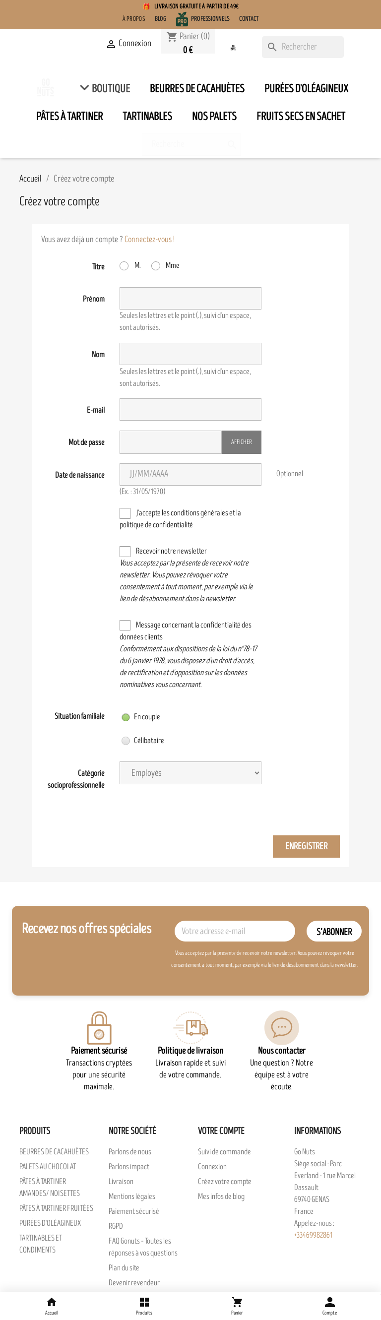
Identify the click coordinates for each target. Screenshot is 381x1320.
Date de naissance (80, 475)
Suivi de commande (224, 1152)
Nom (98, 355)
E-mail (96, 410)
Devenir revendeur (134, 1283)
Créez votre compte (225, 1182)
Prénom (94, 299)
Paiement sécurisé (134, 1211)
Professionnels (210, 19)
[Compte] (329, 1306)
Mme (165, 265)
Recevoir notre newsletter (186, 575)
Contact (248, 19)
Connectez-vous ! (150, 239)
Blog (160, 19)
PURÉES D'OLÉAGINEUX (50, 1223)
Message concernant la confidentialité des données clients (188, 655)
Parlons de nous (130, 1152)
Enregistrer (306, 846)
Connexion (212, 1167)
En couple (141, 717)
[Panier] (236, 1306)
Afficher (241, 442)
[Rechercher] (303, 47)
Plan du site (124, 1268)
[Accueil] (51, 1306)
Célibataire (143, 741)
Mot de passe (86, 442)
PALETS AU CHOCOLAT (47, 1167)
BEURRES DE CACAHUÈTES (54, 1152)
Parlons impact (129, 1167)
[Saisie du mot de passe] (170, 442)
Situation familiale (80, 716)
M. (130, 265)
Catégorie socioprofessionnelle (76, 779)
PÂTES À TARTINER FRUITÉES (56, 1208)
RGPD (116, 1226)
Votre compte (221, 1131)
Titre (98, 267)
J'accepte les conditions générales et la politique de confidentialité (180, 519)
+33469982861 (313, 1235)
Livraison (121, 1182)
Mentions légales (132, 1196)
